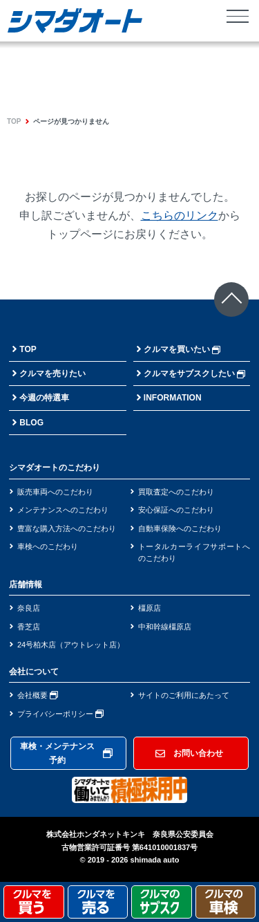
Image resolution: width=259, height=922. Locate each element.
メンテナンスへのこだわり (62, 510)
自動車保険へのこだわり (180, 528)
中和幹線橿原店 (164, 627)
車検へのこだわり (47, 546)
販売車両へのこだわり (55, 492)
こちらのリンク (179, 215)
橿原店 (149, 608)
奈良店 (28, 608)
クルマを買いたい (182, 349)
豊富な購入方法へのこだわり (66, 528)
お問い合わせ (189, 753)
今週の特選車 (44, 398)
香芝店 (28, 627)
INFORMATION (173, 398)
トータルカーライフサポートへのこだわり (194, 552)
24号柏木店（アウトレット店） (70, 644)
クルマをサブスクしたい (194, 373)
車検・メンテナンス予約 (66, 753)
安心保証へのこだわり (176, 510)
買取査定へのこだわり (176, 492)
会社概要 (37, 695)
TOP (14, 121)
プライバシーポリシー (60, 714)
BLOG (31, 422)
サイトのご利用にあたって (183, 695)
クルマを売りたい (52, 373)
